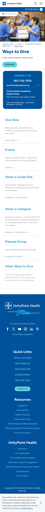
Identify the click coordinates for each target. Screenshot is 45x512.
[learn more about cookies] (27, 508)
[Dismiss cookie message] (41, 503)
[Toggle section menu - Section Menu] (22, 9)
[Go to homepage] (12, 3)
